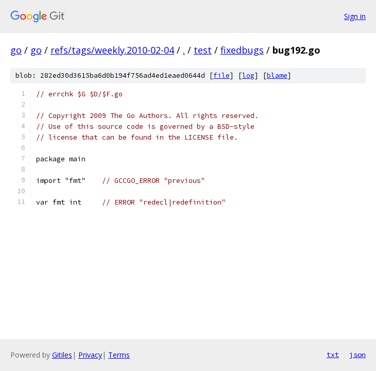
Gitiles (62, 355)
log (248, 75)
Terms (119, 355)
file (221, 75)
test (203, 50)
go (16, 50)
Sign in (355, 16)
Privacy (90, 355)
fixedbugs (242, 50)
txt (333, 354)
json (357, 354)
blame (277, 75)
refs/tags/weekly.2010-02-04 (112, 50)
